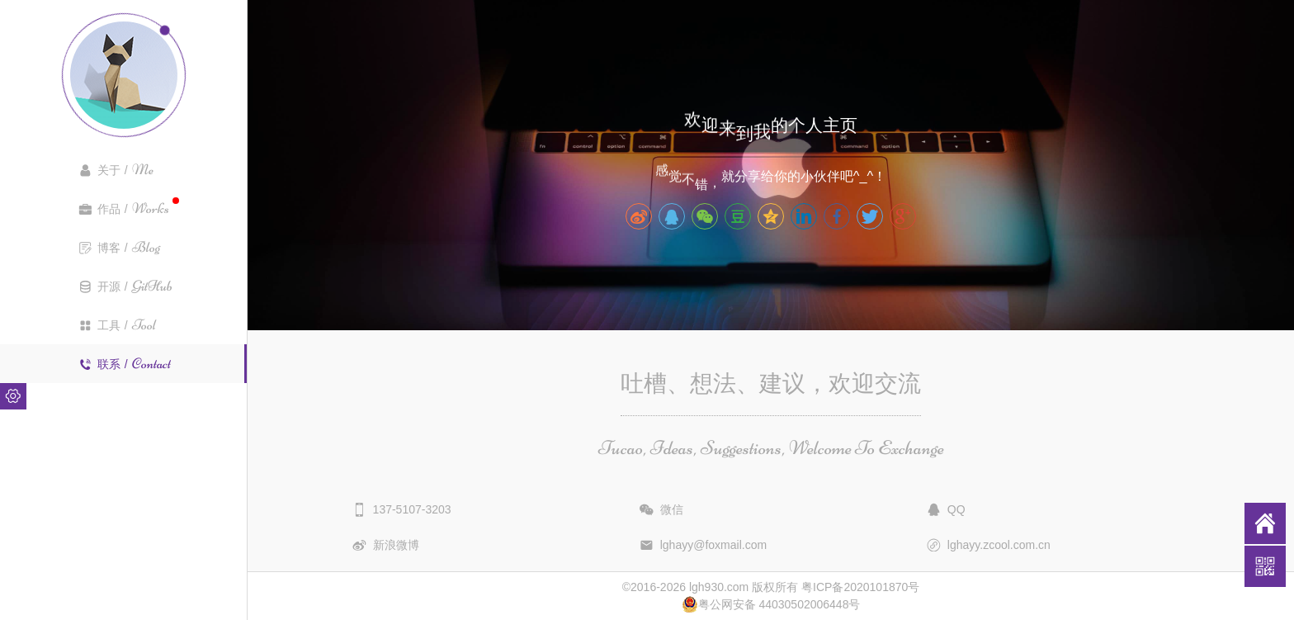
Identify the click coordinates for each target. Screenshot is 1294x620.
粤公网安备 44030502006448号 (771, 604)
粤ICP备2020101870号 (860, 587)
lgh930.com (719, 587)
